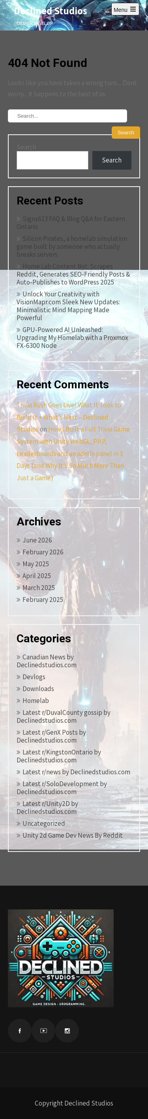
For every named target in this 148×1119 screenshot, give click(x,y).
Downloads (38, 688)
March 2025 (38, 587)
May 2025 (35, 564)
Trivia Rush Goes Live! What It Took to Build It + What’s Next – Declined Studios (69, 417)
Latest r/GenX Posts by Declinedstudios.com (51, 736)
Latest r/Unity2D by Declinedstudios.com (47, 807)
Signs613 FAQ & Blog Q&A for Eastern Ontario (71, 222)
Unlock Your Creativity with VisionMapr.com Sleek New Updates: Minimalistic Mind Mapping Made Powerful (68, 306)
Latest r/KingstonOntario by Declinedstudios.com (59, 756)
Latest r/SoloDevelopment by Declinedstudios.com (62, 787)
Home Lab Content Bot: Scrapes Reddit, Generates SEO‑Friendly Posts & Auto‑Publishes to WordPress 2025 (73, 274)
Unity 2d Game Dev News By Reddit (72, 835)
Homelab (35, 700)
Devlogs (33, 676)
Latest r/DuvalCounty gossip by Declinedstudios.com (64, 716)
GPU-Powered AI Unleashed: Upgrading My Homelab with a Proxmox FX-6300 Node (72, 337)
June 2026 (37, 540)
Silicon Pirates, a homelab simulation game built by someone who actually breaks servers (72, 246)
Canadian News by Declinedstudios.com (47, 661)
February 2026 (43, 552)
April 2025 (36, 575)
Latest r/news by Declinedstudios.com (76, 772)
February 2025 (42, 599)
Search (26, 147)
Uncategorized (43, 823)
